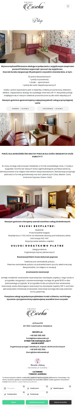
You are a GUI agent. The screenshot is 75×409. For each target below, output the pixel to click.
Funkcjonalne (12, 394)
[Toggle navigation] (68, 6)
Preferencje (34, 394)
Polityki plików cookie (14, 382)
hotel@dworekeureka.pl (37, 338)
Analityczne (34, 388)
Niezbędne (11, 388)
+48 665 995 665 (37, 335)
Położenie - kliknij (53, 109)
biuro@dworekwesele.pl (37, 352)
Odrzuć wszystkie (60, 402)
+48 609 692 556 (37, 349)
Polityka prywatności (29, 382)
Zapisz (13, 402)
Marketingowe (58, 388)
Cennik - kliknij (20, 109)
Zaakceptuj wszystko (37, 402)
